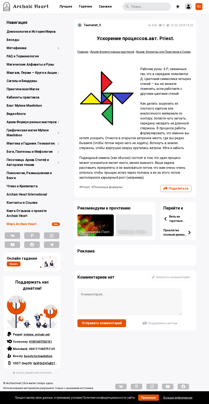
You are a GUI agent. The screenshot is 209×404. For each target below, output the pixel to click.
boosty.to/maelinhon (38, 356)
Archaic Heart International (27, 194)
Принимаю (148, 397)
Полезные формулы (108, 187)
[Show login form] (188, 6)
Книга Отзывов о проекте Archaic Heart (27, 213)
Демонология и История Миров (31, 32)
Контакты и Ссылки (22, 203)
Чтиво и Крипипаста (22, 186)
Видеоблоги (16, 114)
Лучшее (65, 6)
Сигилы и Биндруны (22, 81)
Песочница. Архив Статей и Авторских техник (28, 162)
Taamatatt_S (92, 25)
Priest (85, 187)
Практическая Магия (23, 89)
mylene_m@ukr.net (37, 334)
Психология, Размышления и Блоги (29, 175)
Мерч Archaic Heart (22, 224)
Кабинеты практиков (23, 97)
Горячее (85, 6)
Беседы (13, 40)
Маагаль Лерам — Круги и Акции (32, 73)
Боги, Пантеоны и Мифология (30, 152)
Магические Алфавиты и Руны (30, 64)
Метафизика (16, 48)
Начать (13, 264)
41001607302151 (40, 341)
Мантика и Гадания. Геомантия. (31, 143)
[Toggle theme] (177, 6)
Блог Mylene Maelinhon (24, 106)
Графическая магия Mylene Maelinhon (28, 132)
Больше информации (177, 397)
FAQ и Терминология (23, 56)
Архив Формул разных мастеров (32, 122)
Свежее (105, 6)
